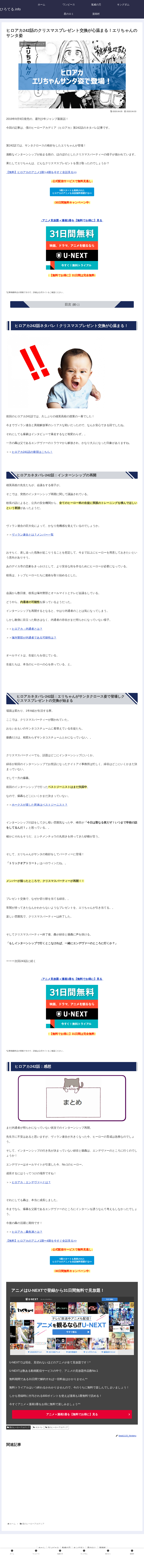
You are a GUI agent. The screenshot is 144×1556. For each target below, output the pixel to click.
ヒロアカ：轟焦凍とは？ (27, 1231)
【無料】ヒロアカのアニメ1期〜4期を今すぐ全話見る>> (41, 172)
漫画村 (103, 1547)
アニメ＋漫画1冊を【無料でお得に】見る (72, 1414)
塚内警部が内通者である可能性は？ (34, 637)
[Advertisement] (72, 1484)
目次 (68, 304)
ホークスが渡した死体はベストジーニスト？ (40, 804)
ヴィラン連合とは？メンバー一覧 (33, 534)
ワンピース (53, 1547)
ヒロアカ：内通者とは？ (27, 628)
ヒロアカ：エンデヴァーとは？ (31, 1182)
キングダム (79, 1547)
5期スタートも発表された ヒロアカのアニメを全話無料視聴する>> (72, 191)
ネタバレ (38, 1427)
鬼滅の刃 (66, 1547)
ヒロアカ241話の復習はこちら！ (32, 451)
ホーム (41, 1547)
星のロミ (92, 1547)
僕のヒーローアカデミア (18, 1427)
